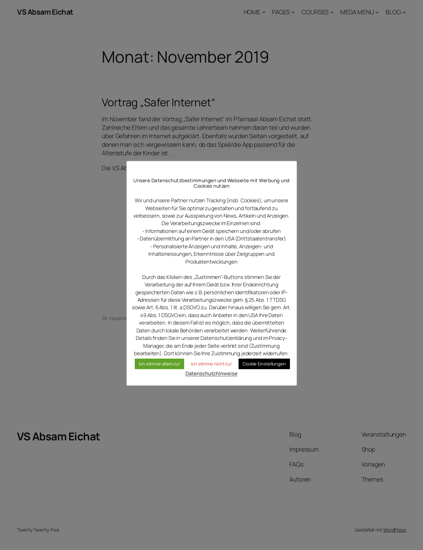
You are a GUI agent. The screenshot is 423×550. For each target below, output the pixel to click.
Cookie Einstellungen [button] (264, 364)
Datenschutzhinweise (211, 373)
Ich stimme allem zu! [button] (159, 364)
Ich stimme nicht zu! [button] (211, 364)
